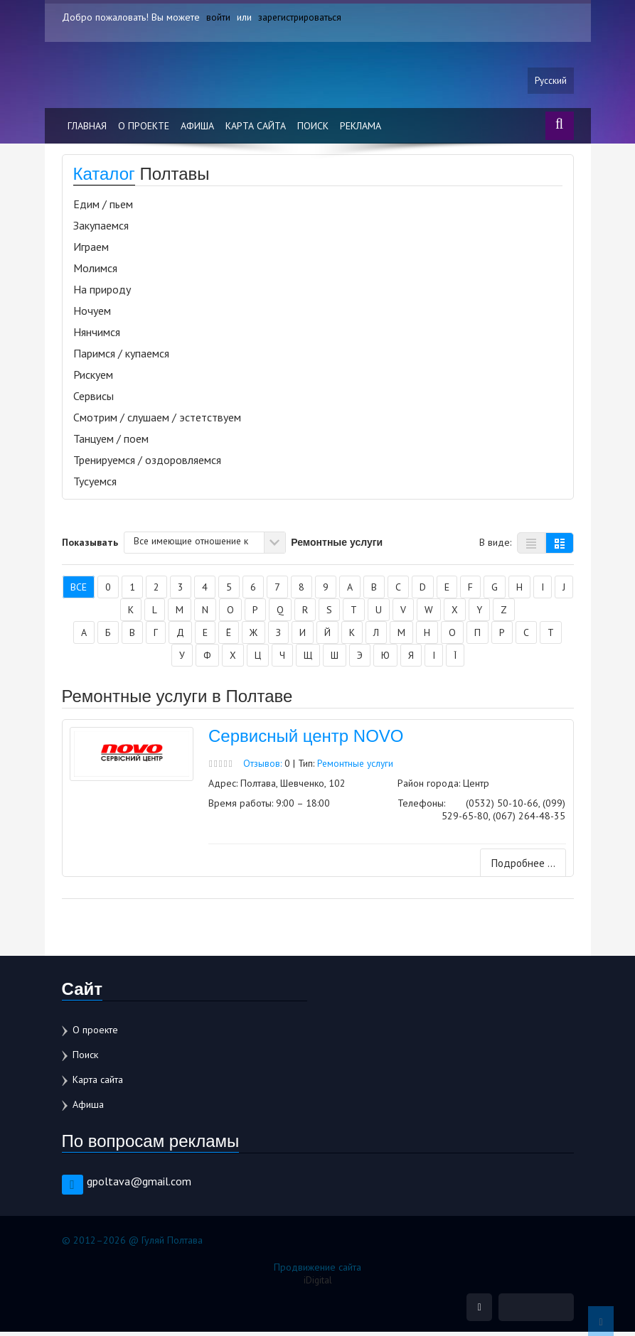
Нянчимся (96, 335)
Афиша (197, 129)
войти (218, 17)
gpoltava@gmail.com (139, 1185)
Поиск (313, 129)
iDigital (317, 1283)
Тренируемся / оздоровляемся (147, 463)
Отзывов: (263, 766)
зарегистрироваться (301, 17)
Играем (91, 250)
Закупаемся (101, 229)
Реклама (360, 129)
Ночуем (92, 314)
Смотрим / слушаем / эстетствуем (157, 421)
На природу (102, 293)
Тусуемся (95, 485)
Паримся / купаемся (121, 357)
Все (78, 590)
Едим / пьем (103, 207)
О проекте (143, 129)
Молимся (95, 271)
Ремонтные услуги (357, 766)
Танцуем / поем (111, 442)
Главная (87, 129)
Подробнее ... (521, 867)
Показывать (90, 545)
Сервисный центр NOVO (306, 739)
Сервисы (93, 399)
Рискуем (93, 378)
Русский (550, 83)
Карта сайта (255, 129)
